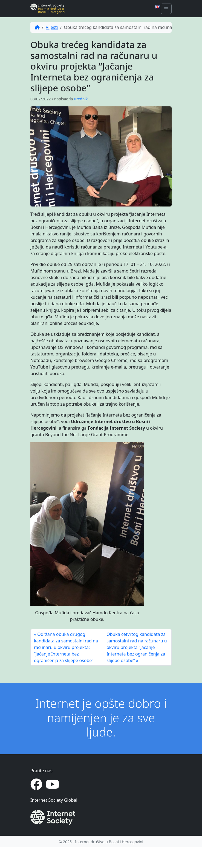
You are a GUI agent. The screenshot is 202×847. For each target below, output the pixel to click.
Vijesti (52, 27)
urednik (81, 98)
